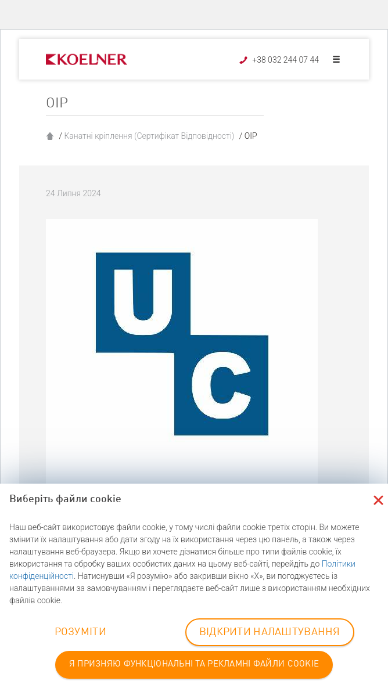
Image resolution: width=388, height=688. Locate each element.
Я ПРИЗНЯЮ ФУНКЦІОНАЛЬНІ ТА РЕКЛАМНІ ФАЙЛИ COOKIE (194, 664)
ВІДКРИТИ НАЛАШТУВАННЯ (269, 632)
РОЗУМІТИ (80, 632)
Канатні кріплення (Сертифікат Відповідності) (149, 136)
